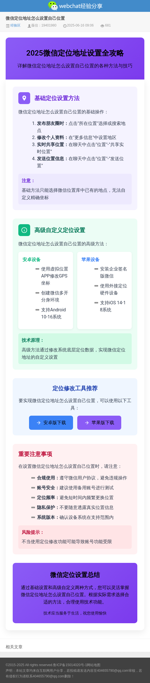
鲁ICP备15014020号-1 (70, 665)
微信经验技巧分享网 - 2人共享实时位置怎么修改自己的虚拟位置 (75, 6)
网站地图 (93, 665)
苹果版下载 (99, 422)
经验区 (13, 25)
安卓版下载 (51, 422)
